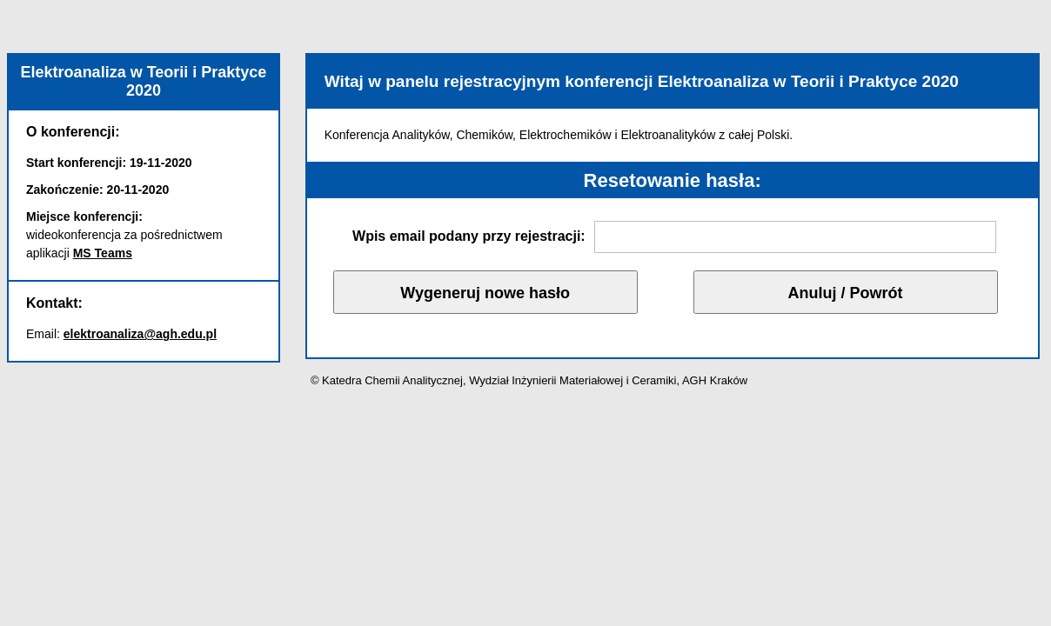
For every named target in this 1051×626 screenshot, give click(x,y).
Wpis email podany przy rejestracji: (469, 236)
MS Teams (102, 253)
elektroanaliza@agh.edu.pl (140, 334)
